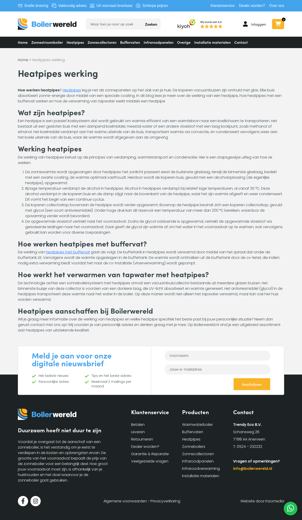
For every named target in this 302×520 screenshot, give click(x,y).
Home (23, 42)
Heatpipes (75, 42)
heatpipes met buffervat (68, 252)
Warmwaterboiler (197, 424)
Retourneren (142, 439)
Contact (241, 42)
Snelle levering (36, 6)
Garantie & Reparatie (150, 454)
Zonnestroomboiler (47, 42)
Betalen (138, 424)
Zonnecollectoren (102, 42)
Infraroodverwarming (201, 468)
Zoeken (151, 24)
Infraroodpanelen (158, 42)
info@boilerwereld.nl (252, 468)
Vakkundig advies (72, 6)
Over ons (276, 6)
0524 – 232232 (249, 446)
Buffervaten (130, 42)
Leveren (138, 432)
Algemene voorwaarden (125, 501)
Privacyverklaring (165, 501)
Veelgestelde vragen (149, 461)
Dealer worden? (252, 6)
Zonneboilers (193, 446)
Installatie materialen (212, 42)
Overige (184, 42)
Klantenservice (222, 6)
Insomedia (274, 501)
